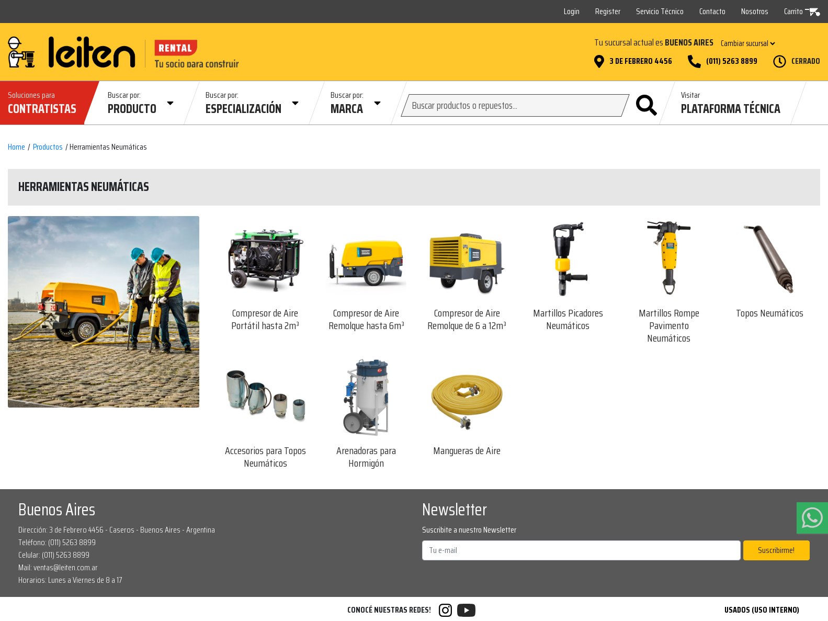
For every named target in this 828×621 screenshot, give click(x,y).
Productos (48, 147)
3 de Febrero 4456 (640, 61)
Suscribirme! (776, 550)
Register (607, 11)
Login (572, 11)
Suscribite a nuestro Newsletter (469, 530)
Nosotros (754, 11)
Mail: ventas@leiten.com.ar (58, 567)
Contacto (712, 11)
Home (16, 147)
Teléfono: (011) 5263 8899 (57, 542)
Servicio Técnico (660, 11)
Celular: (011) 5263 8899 (53, 554)
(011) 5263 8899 (731, 61)
